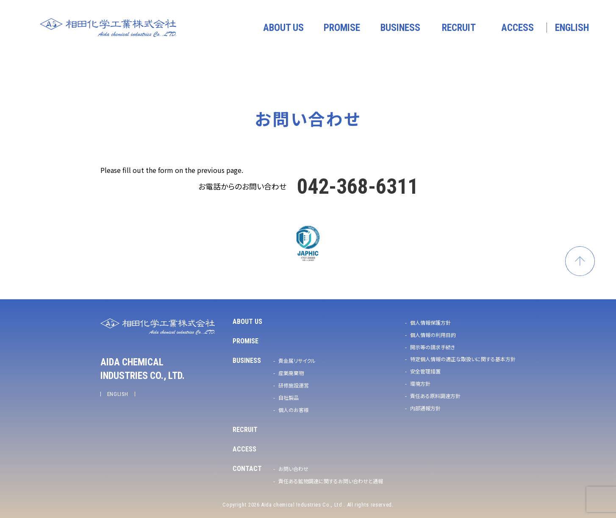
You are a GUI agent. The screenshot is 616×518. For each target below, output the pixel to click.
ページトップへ (580, 261)
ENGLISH (118, 394)
